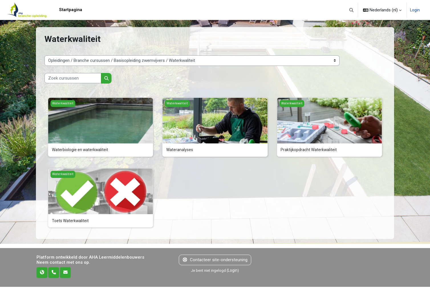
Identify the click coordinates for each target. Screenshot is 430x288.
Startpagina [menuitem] (70, 9)
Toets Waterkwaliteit (71, 221)
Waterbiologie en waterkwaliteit (81, 150)
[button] (351, 10)
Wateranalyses (180, 150)
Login (414, 10)
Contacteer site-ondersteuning (215, 260)
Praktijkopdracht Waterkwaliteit (309, 150)
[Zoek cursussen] (72, 78)
